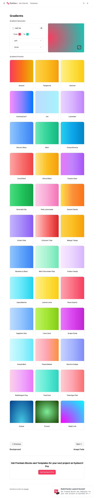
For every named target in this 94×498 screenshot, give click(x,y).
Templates (34, 3)
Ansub (26, 489)
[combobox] (28, 40)
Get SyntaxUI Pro (47, 472)
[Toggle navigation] (4, 3)
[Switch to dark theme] (87, 3)
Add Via (17, 28)
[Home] (12, 3)
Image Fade (79, 449)
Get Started (23, 3)
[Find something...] (83, 3)
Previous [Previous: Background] (16, 444)
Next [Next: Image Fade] (79, 444)
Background (15, 449)
